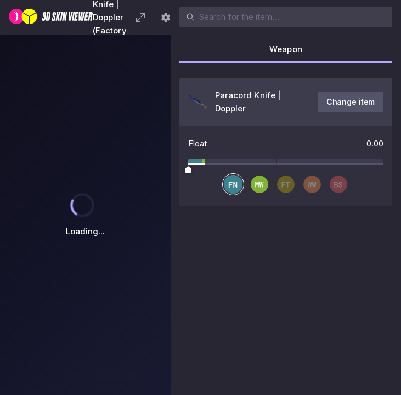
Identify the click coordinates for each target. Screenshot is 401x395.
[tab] (285, 53)
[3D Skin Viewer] (51, 17)
